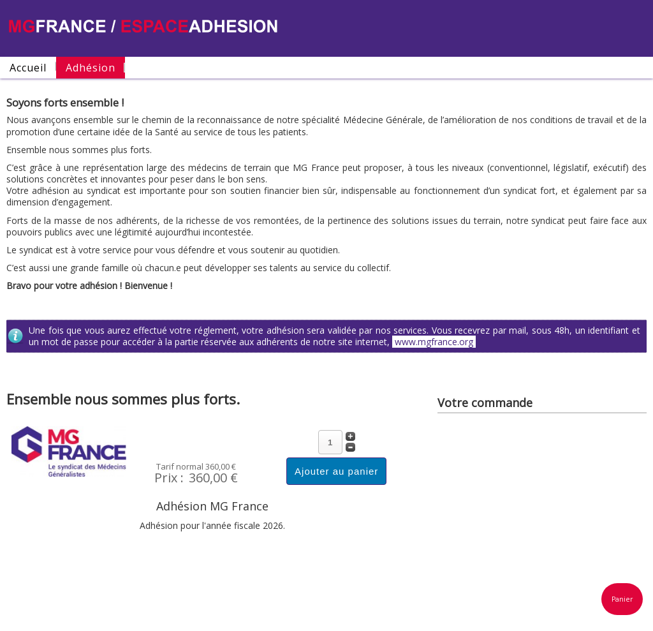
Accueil (28, 68)
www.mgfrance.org (434, 342)
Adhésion (90, 68)
